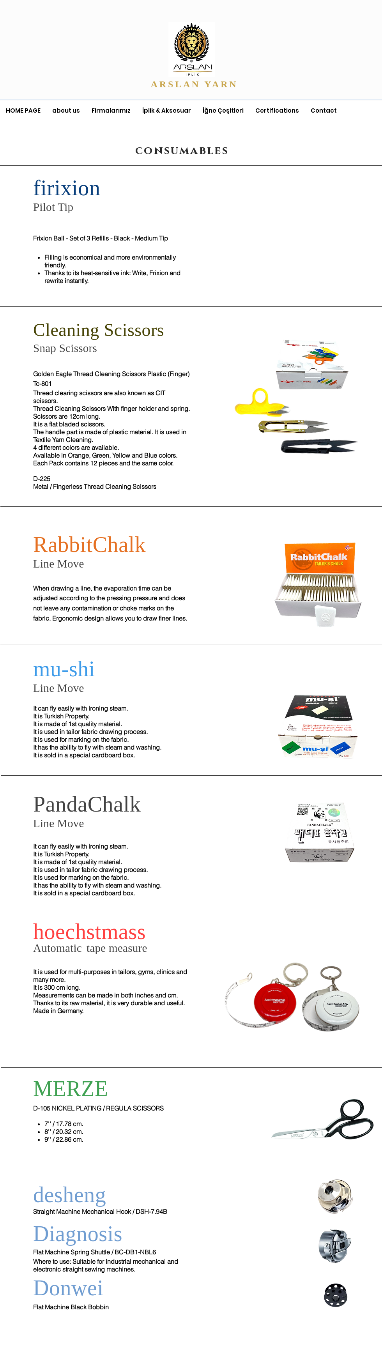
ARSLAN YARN (196, 84)
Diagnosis (77, 1234)
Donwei (68, 1288)
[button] (111, 110)
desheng (69, 1195)
